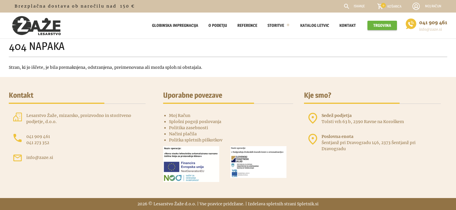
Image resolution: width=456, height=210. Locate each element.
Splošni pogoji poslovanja (195, 121)
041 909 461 (433, 22)
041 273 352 (37, 142)
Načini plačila (183, 133)
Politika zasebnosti (188, 127)
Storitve (278, 25)
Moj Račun (179, 115)
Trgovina (382, 25)
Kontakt (347, 25)
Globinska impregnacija (175, 25)
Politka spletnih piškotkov (195, 140)
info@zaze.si (430, 29)
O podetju (217, 25)
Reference (247, 25)
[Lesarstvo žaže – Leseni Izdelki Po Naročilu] (142, 25)
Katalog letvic (314, 25)
